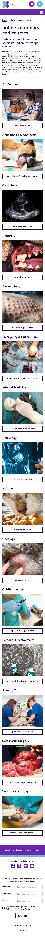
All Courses (10, 84)
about (7, 850)
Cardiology (9, 185)
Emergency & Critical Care (20, 337)
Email (4, 901)
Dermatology (11, 286)
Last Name (6, 894)
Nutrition (8, 488)
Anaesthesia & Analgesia (19, 135)
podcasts (17, 850)
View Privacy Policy (21, 909)
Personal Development (18, 640)
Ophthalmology (13, 590)
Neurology (9, 438)
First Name (6, 886)
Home (4, 20)
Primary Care (11, 691)
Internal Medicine (14, 387)
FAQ (37, 850)
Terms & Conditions (22, 925)
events (27, 850)
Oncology (8, 539)
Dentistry (8, 236)
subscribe (22, 915)
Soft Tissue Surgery (15, 741)
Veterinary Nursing (15, 792)
